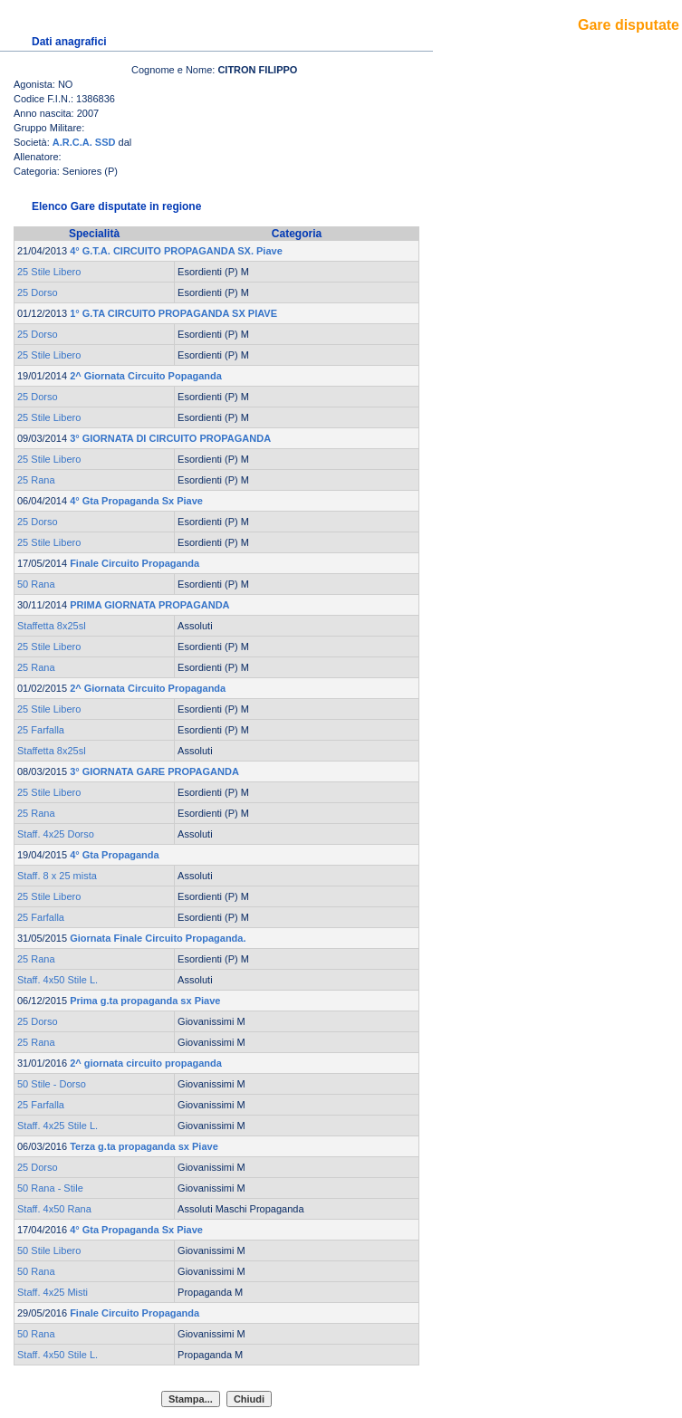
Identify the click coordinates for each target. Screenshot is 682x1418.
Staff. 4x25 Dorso (55, 834)
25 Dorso (37, 292)
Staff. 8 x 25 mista (57, 875)
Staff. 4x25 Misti (52, 1292)
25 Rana (36, 479)
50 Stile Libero (49, 1250)
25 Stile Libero (49, 271)
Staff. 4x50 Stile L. (57, 979)
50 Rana (36, 584)
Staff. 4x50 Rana (54, 1208)
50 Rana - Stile (50, 1188)
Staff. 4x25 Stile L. (57, 1125)
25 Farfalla (40, 729)
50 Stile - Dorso (51, 1083)
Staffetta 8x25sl (51, 625)
